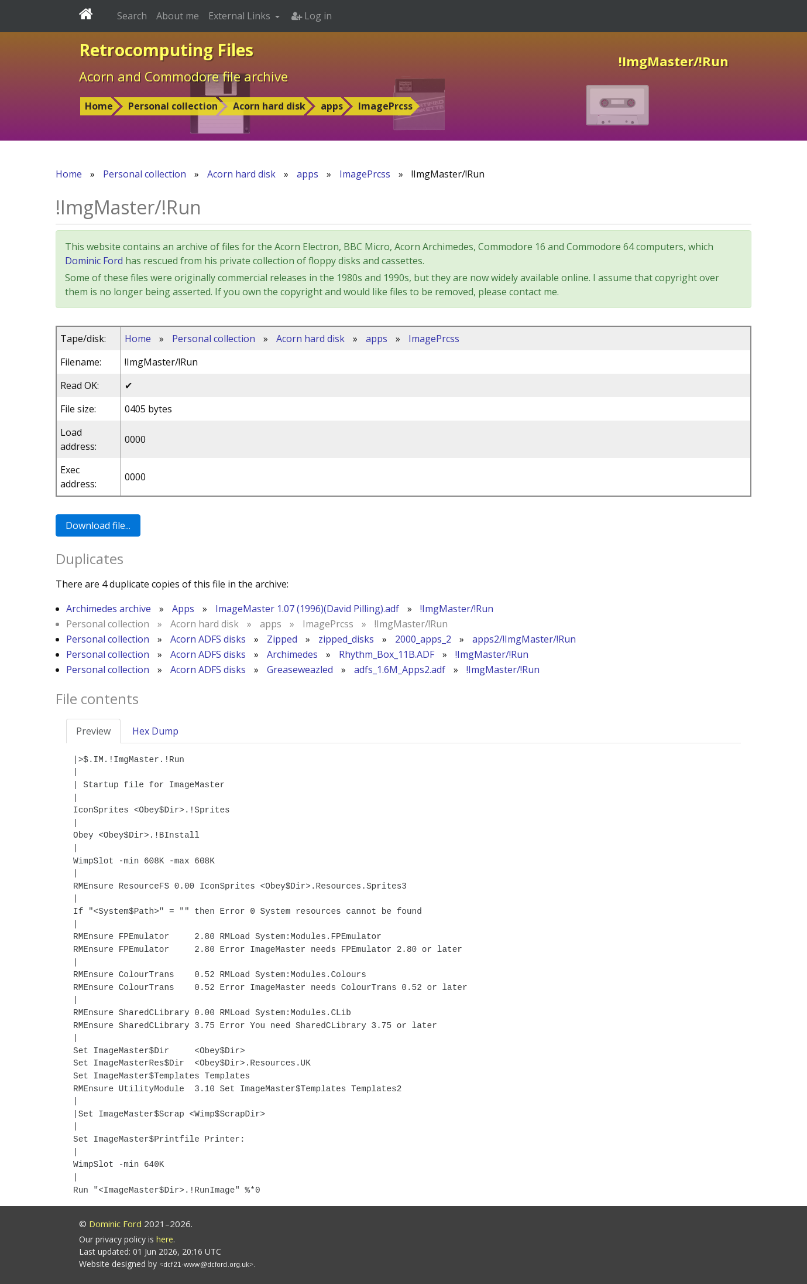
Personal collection (173, 106)
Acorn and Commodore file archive (183, 76)
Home (99, 106)
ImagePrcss (385, 106)
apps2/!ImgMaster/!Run (524, 639)
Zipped (282, 639)
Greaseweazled (300, 669)
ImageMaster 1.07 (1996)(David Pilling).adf (307, 608)
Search (132, 15)
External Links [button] (240, 15)
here (164, 1239)
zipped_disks (346, 639)
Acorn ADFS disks (208, 639)
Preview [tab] (93, 731)
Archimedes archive (108, 608)
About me (177, 15)
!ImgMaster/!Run (456, 608)
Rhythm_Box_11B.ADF (386, 654)
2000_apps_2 (423, 639)
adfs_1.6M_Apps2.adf (399, 669)
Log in (311, 15)
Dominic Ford (94, 260)
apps (332, 106)
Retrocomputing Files (166, 50)
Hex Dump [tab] (155, 731)
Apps (183, 608)
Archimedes (292, 654)
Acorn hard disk (269, 106)
